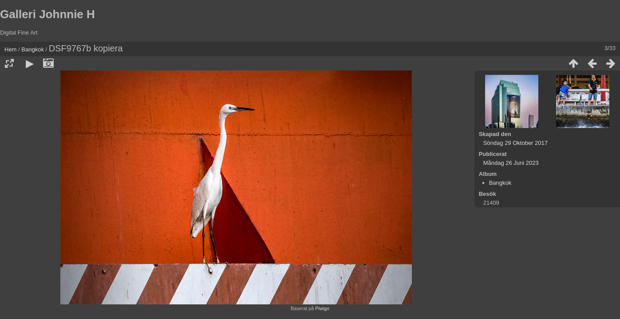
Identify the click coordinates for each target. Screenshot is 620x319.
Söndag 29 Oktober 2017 (515, 143)
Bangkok (32, 49)
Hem (10, 49)
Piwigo (322, 308)
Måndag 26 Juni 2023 (511, 163)
